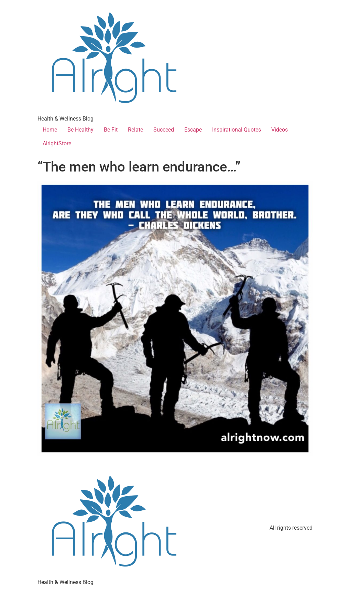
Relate (135, 129)
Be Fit (111, 129)
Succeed (163, 129)
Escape (193, 129)
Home (50, 129)
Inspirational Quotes (236, 129)
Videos (279, 129)
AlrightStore (57, 143)
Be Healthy (80, 129)
